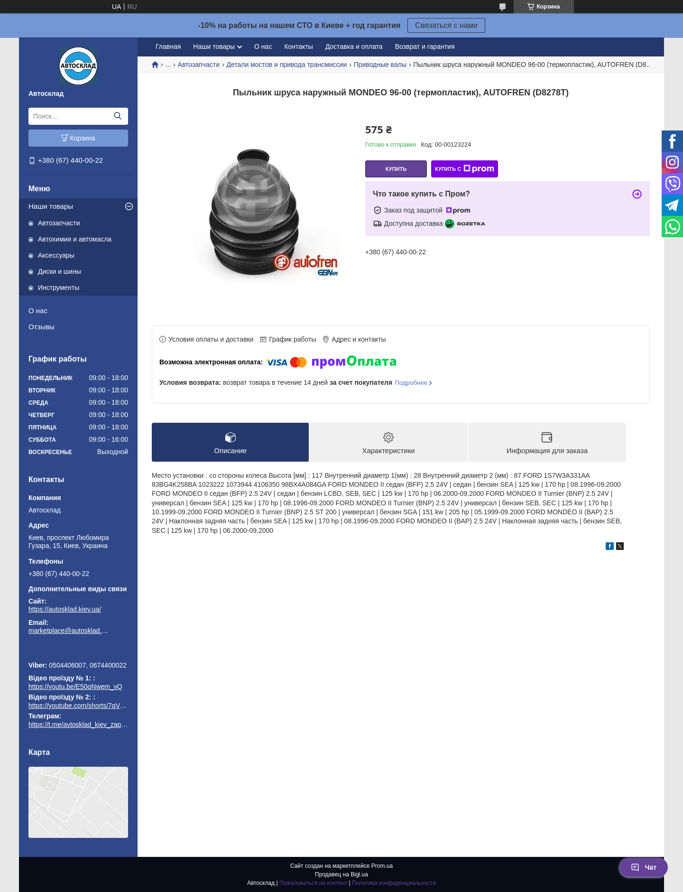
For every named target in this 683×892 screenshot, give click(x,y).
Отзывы (41, 327)
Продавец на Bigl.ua (341, 874)
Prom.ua (382, 866)
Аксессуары (56, 255)
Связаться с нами (446, 25)
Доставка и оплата (354, 46)
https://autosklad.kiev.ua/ (64, 609)
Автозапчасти (59, 223)
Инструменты (58, 287)
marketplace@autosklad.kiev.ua (68, 630)
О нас (37, 311)
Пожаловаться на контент (313, 883)
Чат (643, 867)
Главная (168, 46)
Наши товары (50, 206)
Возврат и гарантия (425, 46)
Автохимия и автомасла (74, 239)
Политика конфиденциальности (394, 883)
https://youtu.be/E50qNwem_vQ (75, 686)
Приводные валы (380, 64)
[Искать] (117, 116)
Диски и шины (59, 271)
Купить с (464, 169)
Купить (396, 169)
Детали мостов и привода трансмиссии (286, 64)
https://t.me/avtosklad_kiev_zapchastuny (78, 652)
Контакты (298, 46)
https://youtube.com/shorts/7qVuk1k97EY (89, 705)
